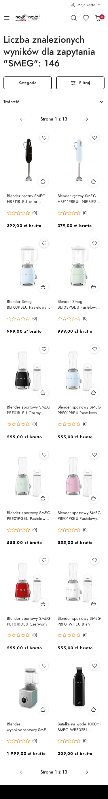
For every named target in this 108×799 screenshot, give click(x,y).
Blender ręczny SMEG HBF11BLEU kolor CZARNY (26, 199)
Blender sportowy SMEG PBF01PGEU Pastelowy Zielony (28, 516)
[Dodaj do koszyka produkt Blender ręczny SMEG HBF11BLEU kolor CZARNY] (43, 181)
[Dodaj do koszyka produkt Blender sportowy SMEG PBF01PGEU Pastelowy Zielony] (43, 498)
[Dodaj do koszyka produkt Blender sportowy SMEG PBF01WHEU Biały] (93, 604)
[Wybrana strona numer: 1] (54, 119)
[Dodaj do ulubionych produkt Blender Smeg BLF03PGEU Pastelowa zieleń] (94, 243)
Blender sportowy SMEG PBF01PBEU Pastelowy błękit (79, 410)
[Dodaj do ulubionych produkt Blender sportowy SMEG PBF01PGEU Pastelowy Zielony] (44, 454)
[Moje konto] (86, 5)
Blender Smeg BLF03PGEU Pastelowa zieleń (78, 304)
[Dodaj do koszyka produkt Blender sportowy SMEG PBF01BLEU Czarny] (43, 392)
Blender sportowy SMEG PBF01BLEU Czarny (28, 410)
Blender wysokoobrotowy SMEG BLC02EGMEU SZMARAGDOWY (28, 727)
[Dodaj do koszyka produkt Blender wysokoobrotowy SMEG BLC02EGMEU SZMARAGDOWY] (43, 709)
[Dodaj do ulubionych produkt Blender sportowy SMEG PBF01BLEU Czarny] (44, 349)
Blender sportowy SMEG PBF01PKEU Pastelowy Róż (79, 516)
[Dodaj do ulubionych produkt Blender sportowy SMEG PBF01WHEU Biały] (94, 560)
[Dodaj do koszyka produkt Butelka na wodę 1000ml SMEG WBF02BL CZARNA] (93, 709)
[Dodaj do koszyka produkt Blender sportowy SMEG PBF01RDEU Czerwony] (43, 604)
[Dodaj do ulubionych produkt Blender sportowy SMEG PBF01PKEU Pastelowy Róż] (94, 454)
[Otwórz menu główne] (6, 18)
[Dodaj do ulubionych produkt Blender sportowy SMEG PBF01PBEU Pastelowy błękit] (94, 349)
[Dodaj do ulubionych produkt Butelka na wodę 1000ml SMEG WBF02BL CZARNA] (94, 665)
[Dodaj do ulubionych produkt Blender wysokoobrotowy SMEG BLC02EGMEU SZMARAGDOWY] (44, 665)
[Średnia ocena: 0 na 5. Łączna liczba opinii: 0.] (22, 213)
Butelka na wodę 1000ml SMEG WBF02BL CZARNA (79, 727)
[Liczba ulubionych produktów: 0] (86, 17)
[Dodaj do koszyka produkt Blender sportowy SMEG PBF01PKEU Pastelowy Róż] (93, 498)
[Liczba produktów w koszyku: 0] (98, 17)
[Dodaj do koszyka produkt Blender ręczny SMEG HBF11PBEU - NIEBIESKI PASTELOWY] (93, 181)
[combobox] (54, 102)
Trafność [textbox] (11, 102)
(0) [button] (34, 213)
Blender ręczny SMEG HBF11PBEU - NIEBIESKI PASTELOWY (79, 199)
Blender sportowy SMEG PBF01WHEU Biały (79, 621)
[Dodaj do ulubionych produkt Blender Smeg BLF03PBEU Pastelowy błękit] (44, 243)
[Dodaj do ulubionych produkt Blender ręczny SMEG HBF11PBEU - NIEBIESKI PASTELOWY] (94, 137)
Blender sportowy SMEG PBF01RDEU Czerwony (28, 621)
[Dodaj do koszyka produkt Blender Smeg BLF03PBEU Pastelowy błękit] (43, 287)
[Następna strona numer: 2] (85, 119)
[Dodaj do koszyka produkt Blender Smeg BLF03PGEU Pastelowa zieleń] (93, 287)
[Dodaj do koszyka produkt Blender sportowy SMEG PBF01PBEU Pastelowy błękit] (93, 392)
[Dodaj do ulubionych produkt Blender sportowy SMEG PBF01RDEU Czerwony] (44, 560)
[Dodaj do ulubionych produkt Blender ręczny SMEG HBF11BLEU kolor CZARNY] (44, 137)
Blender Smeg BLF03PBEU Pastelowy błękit (26, 304)
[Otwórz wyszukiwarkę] (74, 17)
